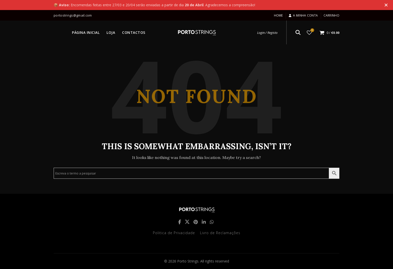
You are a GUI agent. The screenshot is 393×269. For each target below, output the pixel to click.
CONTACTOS (133, 32)
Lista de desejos (312, 30)
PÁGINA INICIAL (86, 32)
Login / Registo (267, 32)
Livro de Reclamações (220, 232)
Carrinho (331, 15)
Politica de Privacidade (174, 232)
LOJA (111, 32)
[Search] (298, 32)
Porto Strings (188, 261)
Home (278, 15)
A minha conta (303, 15)
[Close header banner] (385, 5)
